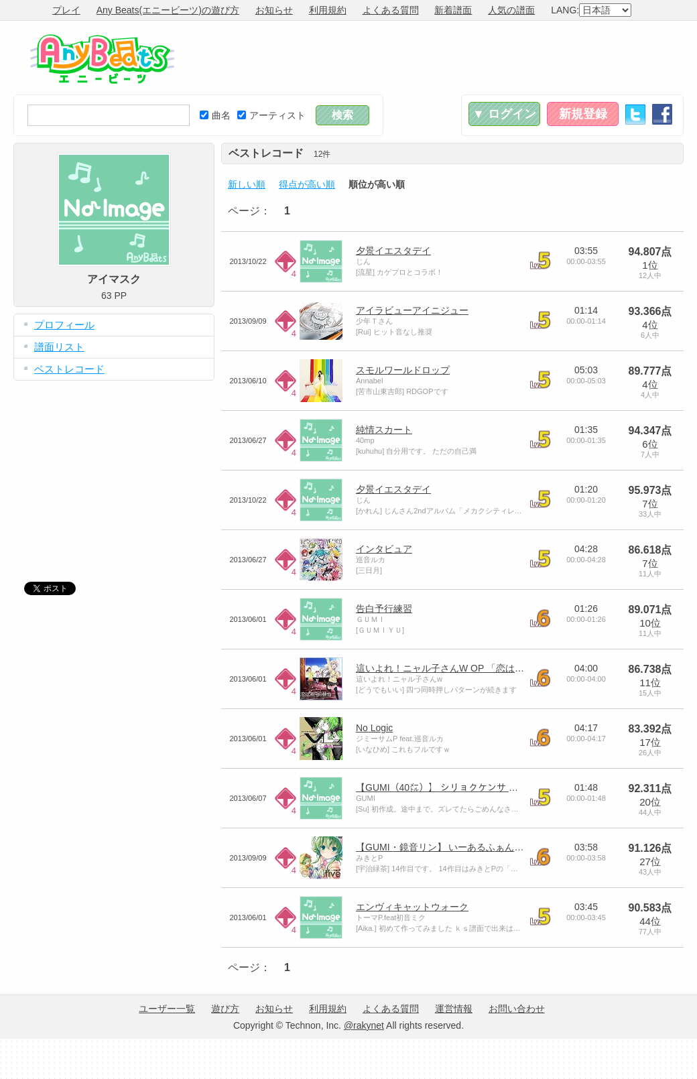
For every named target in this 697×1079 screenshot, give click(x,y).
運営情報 (453, 1008)
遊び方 (225, 1008)
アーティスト (271, 115)
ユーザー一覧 (167, 1008)
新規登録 (583, 114)
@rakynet (364, 1025)
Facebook (662, 114)
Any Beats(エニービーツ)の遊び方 (168, 10)
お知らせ (274, 10)
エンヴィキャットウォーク (412, 906)
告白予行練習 (384, 608)
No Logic (374, 727)
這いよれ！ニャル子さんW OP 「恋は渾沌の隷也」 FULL (476, 668)
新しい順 (246, 184)
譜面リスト (59, 347)
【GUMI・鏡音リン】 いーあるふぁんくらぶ (449, 847)
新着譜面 (453, 10)
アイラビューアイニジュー (412, 310)
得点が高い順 (307, 184)
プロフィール (64, 324)
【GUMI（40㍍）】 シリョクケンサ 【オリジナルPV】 (471, 787)
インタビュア (384, 549)
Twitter (635, 114)
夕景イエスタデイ (393, 250)
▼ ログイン (504, 114)
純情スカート (384, 429)
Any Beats (102, 59)
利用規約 (327, 10)
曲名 (215, 115)
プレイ (66, 10)
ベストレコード (69, 369)
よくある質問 (391, 10)
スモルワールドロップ (403, 370)
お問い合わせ (517, 1008)
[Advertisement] (113, 471)
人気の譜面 (511, 10)
